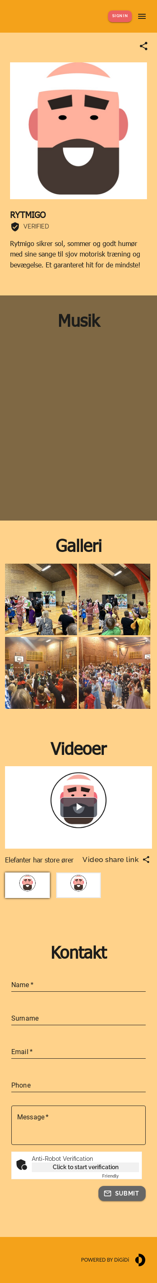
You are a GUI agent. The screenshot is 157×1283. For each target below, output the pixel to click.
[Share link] (144, 46)
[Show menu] (142, 16)
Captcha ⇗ (120, 1176)
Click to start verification (85, 1167)
